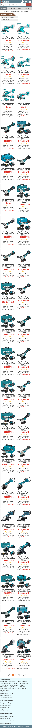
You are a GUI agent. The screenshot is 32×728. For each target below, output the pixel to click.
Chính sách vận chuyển (5, 723)
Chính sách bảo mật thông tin (7, 721)
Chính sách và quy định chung (7, 716)
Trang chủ (3, 11)
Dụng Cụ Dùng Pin (12, 11)
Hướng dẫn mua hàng (5, 703)
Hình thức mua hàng (5, 707)
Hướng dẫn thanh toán (5, 705)
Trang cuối (24, 675)
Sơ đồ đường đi (4, 710)
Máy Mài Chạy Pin (23, 11)
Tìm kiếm (29, 5)
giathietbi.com (8, 697)
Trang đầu (7, 675)
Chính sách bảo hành (5, 718)
